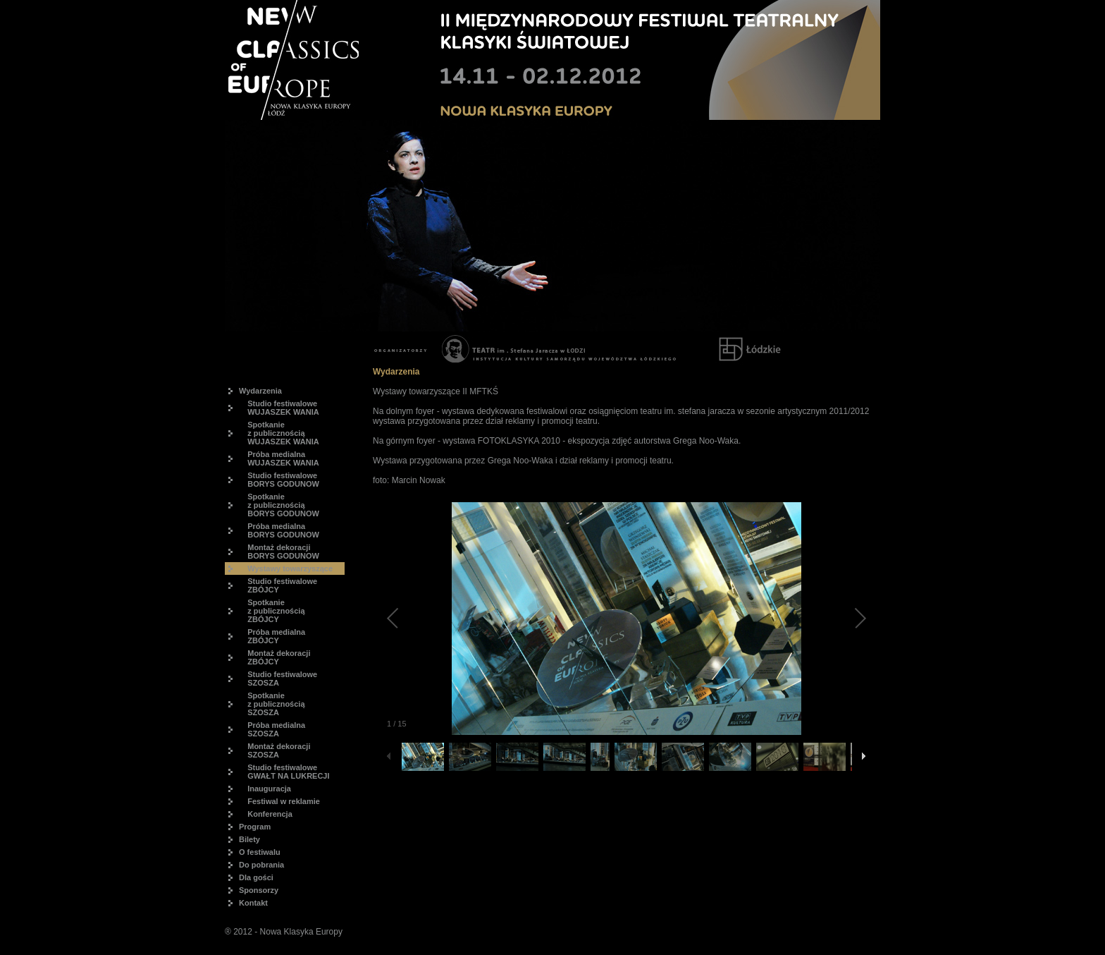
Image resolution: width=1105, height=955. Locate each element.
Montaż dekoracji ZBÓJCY (274, 657)
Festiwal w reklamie (279, 801)
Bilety (249, 839)
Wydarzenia (260, 391)
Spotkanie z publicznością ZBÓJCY (272, 611)
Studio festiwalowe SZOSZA (278, 678)
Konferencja (265, 814)
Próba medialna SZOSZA (272, 729)
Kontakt (253, 903)
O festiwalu (259, 852)
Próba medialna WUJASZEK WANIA (279, 458)
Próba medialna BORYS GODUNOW (279, 530)
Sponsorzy (258, 890)
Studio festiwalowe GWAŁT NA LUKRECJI (284, 771)
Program (255, 826)
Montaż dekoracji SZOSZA (274, 750)
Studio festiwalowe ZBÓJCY (278, 585)
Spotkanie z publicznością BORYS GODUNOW (279, 505)
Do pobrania (261, 864)
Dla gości (256, 877)
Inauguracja (265, 788)
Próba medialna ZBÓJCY (272, 636)
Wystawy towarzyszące (286, 568)
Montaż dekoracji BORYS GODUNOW (279, 551)
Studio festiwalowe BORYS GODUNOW (279, 479)
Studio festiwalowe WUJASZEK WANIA (279, 407)
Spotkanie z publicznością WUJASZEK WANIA (279, 433)
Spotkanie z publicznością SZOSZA (272, 704)
